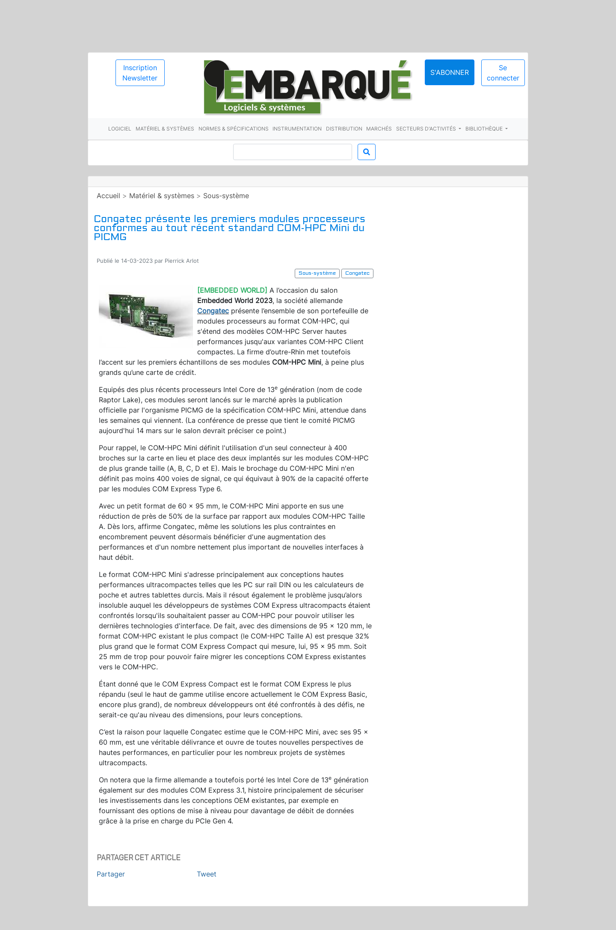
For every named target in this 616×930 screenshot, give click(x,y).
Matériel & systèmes (165, 128)
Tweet (206, 874)
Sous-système (226, 195)
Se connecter (503, 72)
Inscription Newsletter (139, 72)
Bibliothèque (484, 128)
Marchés (379, 128)
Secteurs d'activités (426, 128)
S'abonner (449, 72)
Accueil (108, 195)
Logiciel (119, 128)
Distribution (344, 128)
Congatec (213, 310)
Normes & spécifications (233, 128)
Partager (111, 874)
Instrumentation (297, 128)
